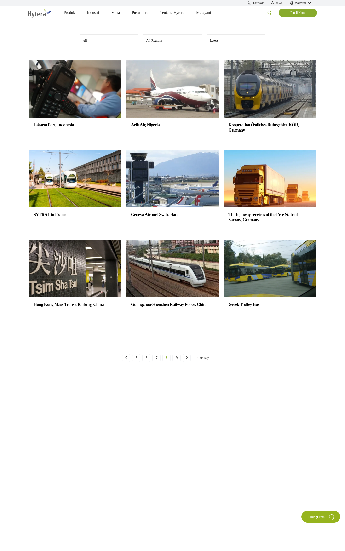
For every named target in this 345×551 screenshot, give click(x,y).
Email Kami (297, 13)
